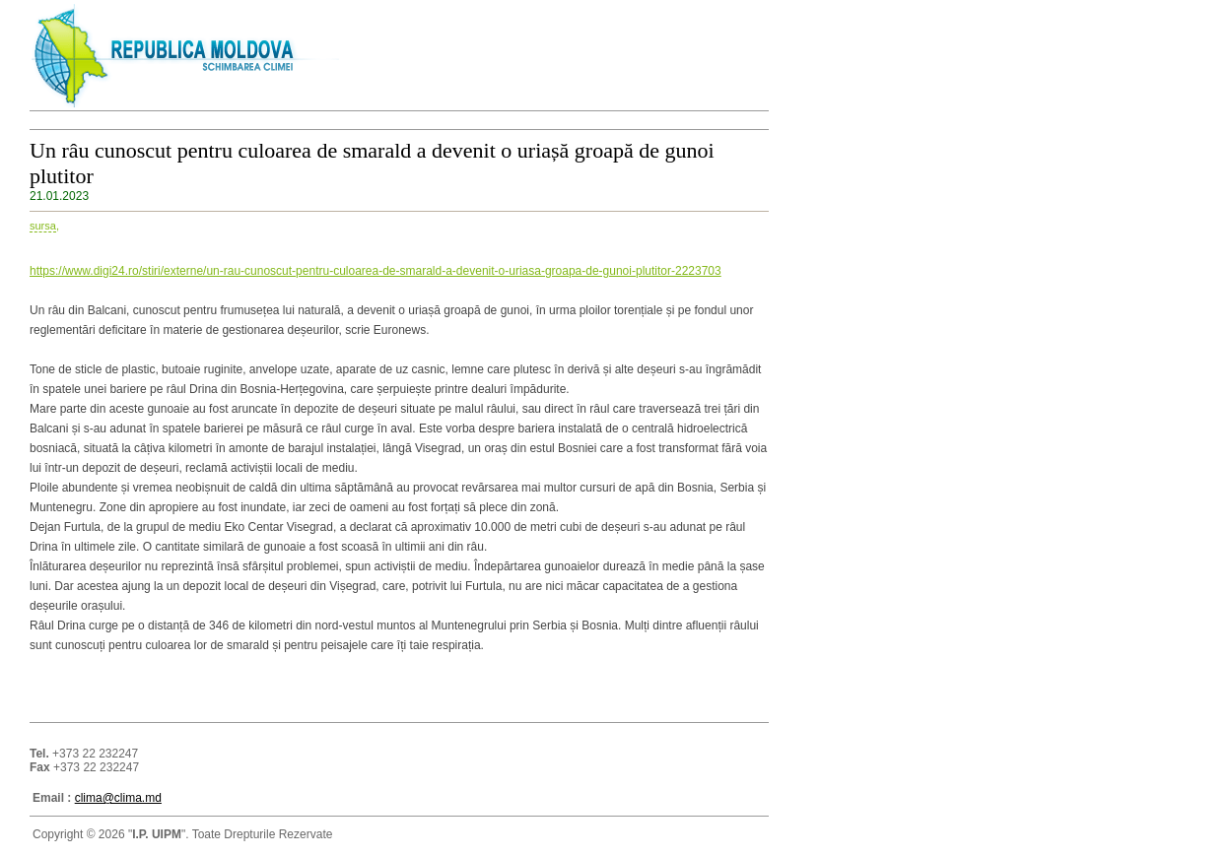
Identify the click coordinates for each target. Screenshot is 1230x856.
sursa (43, 225)
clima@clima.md (118, 798)
